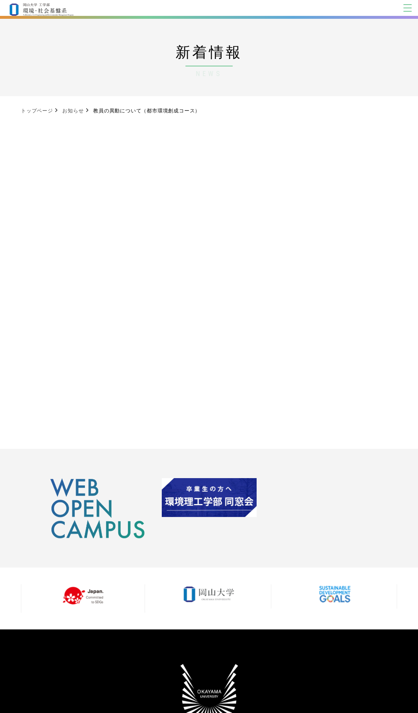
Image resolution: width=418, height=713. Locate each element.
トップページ (37, 111)
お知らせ (73, 111)
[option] (97, 508)
